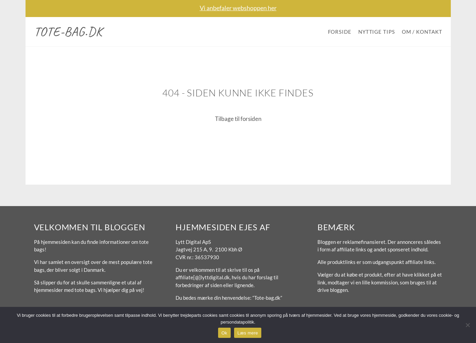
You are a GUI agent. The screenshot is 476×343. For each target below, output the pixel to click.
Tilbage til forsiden (238, 118)
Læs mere (247, 333)
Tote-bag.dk (68, 32)
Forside (339, 32)
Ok (224, 333)
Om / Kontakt (422, 32)
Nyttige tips (376, 32)
